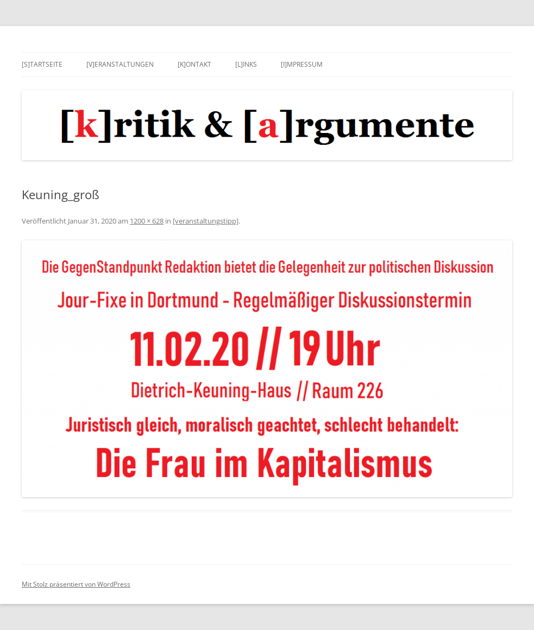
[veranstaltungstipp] (205, 221)
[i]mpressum (302, 64)
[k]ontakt (194, 64)
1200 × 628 (147, 221)
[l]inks (246, 64)
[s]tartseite (42, 64)
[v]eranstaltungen (120, 64)
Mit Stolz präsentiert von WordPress (76, 584)
